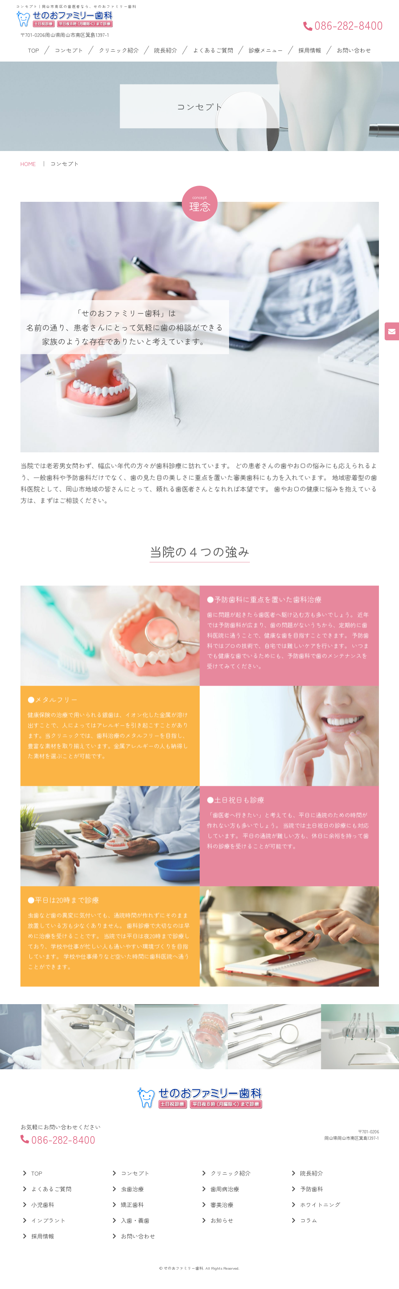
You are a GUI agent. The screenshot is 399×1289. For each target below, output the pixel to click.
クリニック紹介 (119, 50)
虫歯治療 (132, 1189)
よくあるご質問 (213, 50)
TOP (33, 50)
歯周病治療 (224, 1189)
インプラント (48, 1220)
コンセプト (68, 50)
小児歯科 (42, 1204)
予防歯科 (311, 1189)
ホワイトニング (320, 1204)
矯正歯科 (132, 1204)
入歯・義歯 (135, 1220)
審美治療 (221, 1204)
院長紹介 (165, 50)
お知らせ (221, 1220)
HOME (28, 163)
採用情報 (309, 50)
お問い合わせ (354, 50)
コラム (308, 1220)
